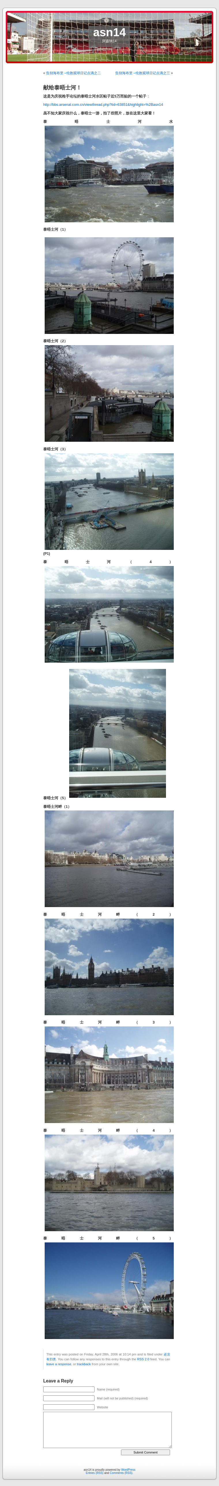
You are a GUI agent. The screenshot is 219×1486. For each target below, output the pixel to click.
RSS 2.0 (143, 1359)
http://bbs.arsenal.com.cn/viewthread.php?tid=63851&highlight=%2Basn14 (103, 105)
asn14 (109, 32)
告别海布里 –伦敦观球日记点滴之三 (142, 73)
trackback (84, 1364)
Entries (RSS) (94, 1472)
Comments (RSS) (121, 1472)
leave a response (58, 1364)
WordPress (128, 1469)
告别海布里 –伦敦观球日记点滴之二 (73, 73)
